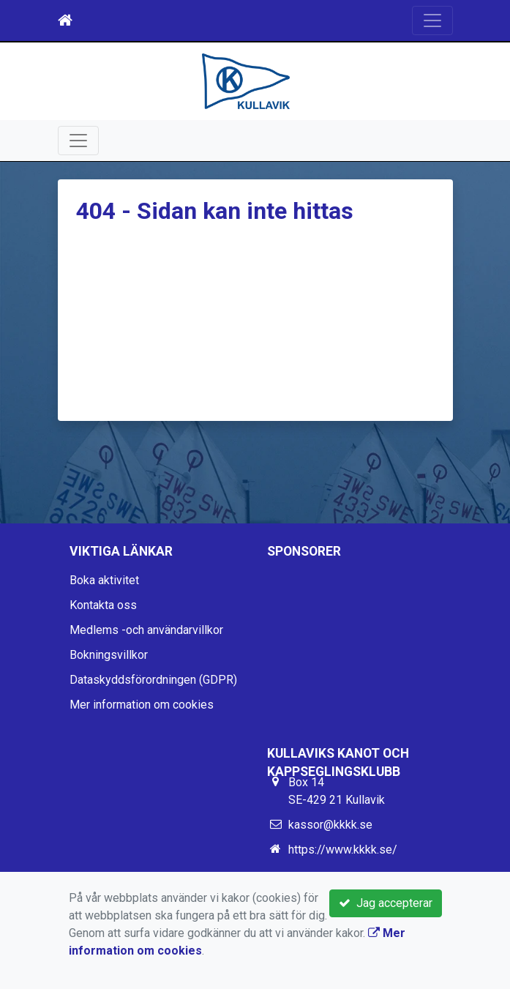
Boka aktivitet (104, 580)
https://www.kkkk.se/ (342, 849)
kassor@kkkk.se (330, 825)
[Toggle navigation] (432, 20)
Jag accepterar (385, 903)
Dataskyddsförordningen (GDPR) (153, 680)
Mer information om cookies (142, 705)
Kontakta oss (103, 605)
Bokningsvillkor (109, 655)
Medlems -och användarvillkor (146, 630)
